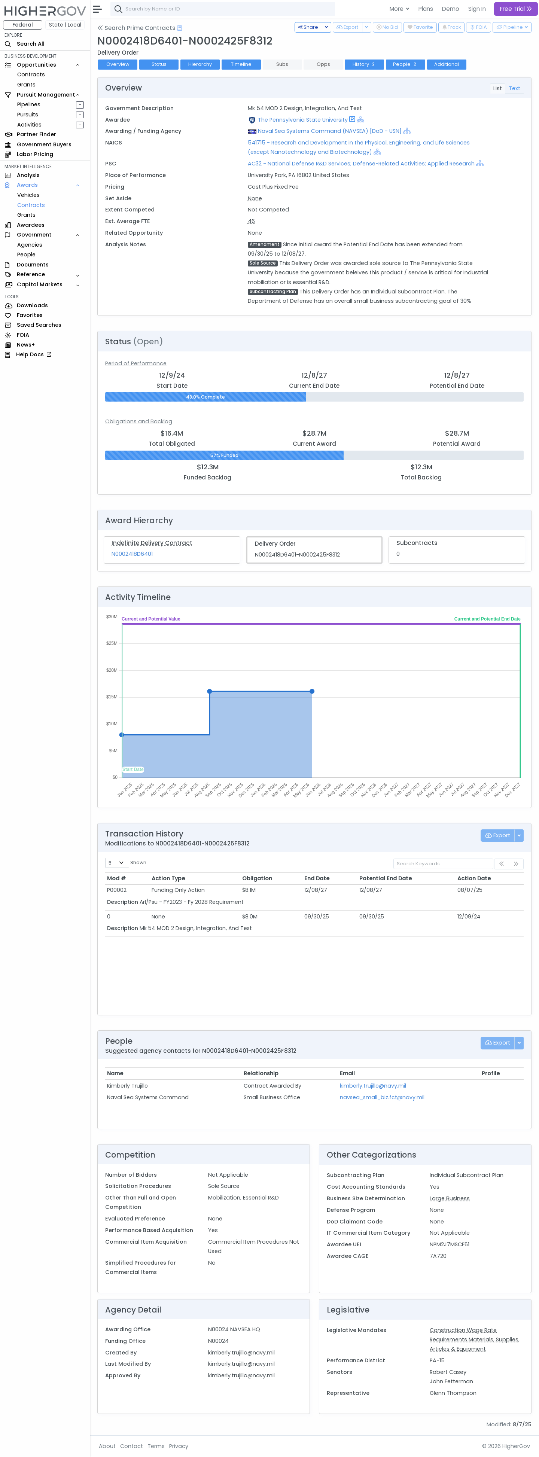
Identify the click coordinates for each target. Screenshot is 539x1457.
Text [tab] (514, 88)
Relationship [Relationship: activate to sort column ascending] (261, 1073)
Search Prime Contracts (136, 28)
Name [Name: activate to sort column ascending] (115, 1073)
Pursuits (27, 114)
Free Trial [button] (516, 9)
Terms (156, 1446)
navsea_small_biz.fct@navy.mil (382, 1097)
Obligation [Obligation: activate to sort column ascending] (257, 878)
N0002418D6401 (132, 554)
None (255, 198)
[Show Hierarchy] (360, 119)
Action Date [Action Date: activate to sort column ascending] (474, 878)
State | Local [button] (65, 24)
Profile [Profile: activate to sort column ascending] (491, 1073)
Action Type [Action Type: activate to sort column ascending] (168, 878)
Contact (131, 1446)
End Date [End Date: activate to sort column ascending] (316, 878)
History (364, 64)
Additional (446, 64)
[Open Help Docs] (179, 28)
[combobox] (222, 9)
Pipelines (28, 104)
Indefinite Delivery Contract (152, 543)
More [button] (397, 9)
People (26, 254)
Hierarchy (200, 64)
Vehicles (28, 195)
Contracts (31, 74)
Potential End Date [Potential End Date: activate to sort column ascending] (385, 878)
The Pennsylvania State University (303, 120)
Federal (22, 24)
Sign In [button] (477, 9)
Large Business (450, 1198)
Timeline (241, 64)
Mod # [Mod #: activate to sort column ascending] (116, 878)
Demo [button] (450, 9)
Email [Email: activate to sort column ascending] (347, 1073)
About (107, 1446)
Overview (118, 64)
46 (251, 221)
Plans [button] (425, 9)
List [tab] (497, 88)
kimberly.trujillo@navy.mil (373, 1085)
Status (159, 64)
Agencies (29, 245)
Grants (26, 84)
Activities (29, 124)
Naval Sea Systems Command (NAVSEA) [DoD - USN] (330, 131)
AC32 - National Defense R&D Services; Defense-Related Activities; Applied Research (361, 163)
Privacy (178, 1446)
